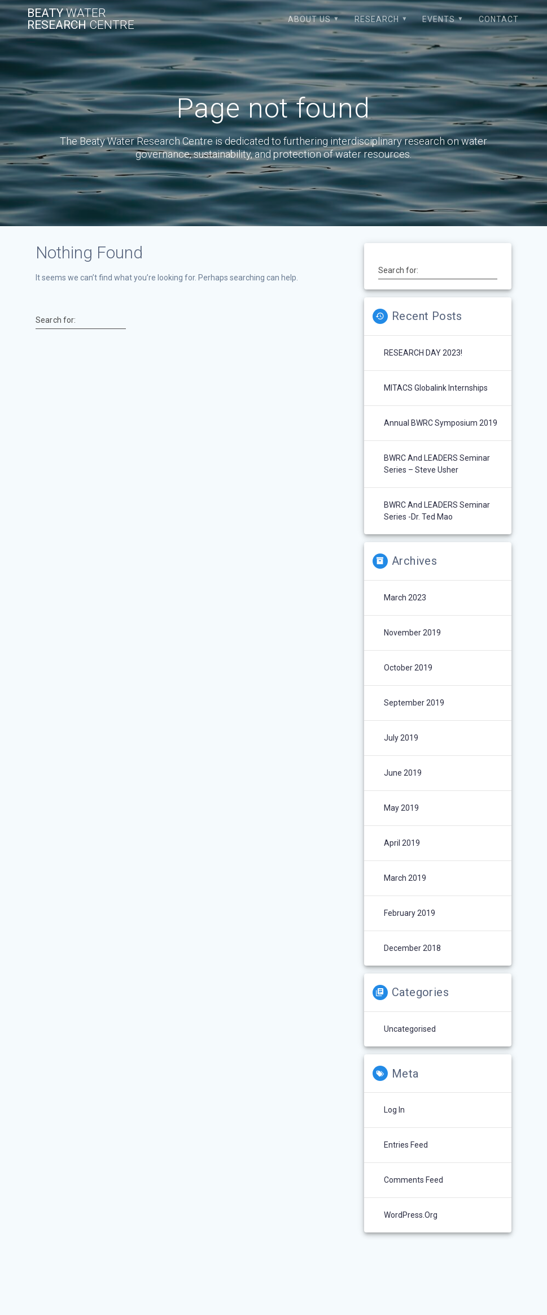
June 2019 (403, 772)
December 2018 (412, 948)
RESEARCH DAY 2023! (423, 352)
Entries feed (406, 1144)
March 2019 (405, 878)
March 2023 (405, 597)
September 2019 (414, 702)
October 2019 (408, 667)
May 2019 (401, 807)
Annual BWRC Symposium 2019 (440, 422)
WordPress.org (410, 1214)
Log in (394, 1109)
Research (377, 19)
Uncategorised (410, 1028)
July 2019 (401, 737)
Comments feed (413, 1179)
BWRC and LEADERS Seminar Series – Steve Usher (437, 463)
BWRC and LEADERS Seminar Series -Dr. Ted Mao (437, 510)
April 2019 (402, 842)
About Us (309, 19)
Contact (499, 19)
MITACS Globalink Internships (436, 387)
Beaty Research (80, 19)
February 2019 (409, 913)
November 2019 (412, 632)
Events (438, 19)
